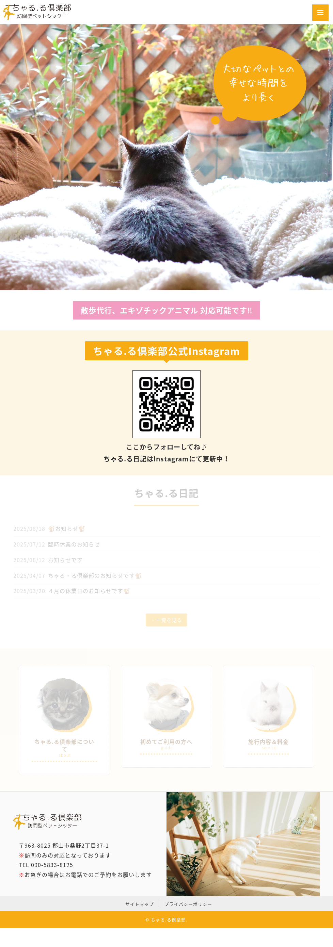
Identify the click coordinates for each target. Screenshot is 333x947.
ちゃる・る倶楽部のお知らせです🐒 (95, 575)
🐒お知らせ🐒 (66, 528)
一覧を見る (169, 620)
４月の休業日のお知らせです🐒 (89, 591)
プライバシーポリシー (188, 904)
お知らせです (65, 560)
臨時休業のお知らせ (74, 544)
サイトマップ (139, 904)
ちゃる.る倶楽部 (168, 919)
